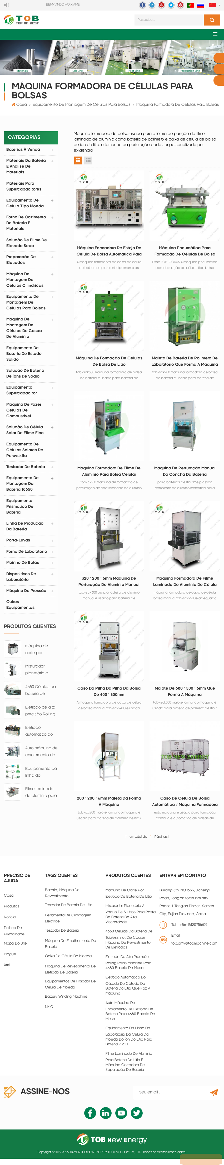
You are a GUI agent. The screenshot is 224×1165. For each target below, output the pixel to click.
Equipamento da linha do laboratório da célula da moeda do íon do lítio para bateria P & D (41, 778)
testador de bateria (26, 471)
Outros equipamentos (21, 610)
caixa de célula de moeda (68, 962)
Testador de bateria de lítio (68, 911)
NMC (49, 1013)
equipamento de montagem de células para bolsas (82, 106)
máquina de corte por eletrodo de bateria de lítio (38, 655)
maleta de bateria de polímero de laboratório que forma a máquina (185, 364)
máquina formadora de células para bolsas (177, 106)
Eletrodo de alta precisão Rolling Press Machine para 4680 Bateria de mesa (41, 717)
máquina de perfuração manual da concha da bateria (185, 474)
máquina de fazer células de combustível (24, 413)
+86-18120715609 (193, 931)
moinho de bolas (23, 567)
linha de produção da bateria (25, 530)
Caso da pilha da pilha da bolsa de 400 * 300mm (109, 696)
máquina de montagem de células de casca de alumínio (24, 330)
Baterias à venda (23, 151)
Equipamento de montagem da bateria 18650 (23, 487)
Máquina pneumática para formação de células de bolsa (185, 252)
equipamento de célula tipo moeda (25, 205)
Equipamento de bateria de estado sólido (24, 356)
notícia (10, 923)
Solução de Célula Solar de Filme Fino (25, 433)
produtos (11, 913)
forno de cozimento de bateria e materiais (26, 225)
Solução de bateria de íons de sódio (25, 376)
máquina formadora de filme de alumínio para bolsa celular (109, 474)
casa (8, 902)
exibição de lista (88, 161)
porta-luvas (18, 545)
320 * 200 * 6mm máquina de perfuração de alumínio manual (109, 585)
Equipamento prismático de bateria (20, 510)
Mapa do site (15, 950)
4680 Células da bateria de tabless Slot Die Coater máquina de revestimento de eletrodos (40, 696)
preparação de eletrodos (21, 262)
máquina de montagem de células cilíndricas (25, 282)
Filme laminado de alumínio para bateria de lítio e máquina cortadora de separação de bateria (41, 798)
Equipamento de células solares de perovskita (25, 453)
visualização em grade (78, 161)
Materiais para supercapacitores (24, 188)
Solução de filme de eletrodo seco (27, 245)
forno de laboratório (27, 556)
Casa (21, 106)
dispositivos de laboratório (21, 581)
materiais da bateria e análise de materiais (26, 167)
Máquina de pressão (27, 596)
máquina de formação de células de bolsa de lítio (109, 363)
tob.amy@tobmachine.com (194, 950)
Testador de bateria (62, 937)
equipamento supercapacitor (22, 393)
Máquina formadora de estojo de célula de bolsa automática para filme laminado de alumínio (109, 253)
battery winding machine (66, 1003)
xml (6, 971)
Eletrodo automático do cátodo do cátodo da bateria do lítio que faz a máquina (39, 737)
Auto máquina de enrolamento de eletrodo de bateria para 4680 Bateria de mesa (41, 757)
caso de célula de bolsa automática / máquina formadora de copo (185, 808)
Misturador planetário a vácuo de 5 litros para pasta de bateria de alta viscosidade (40, 676)
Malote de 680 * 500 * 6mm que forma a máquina (185, 696)
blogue (10, 960)
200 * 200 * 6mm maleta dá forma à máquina (109, 807)
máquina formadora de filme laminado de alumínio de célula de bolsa (185, 586)
